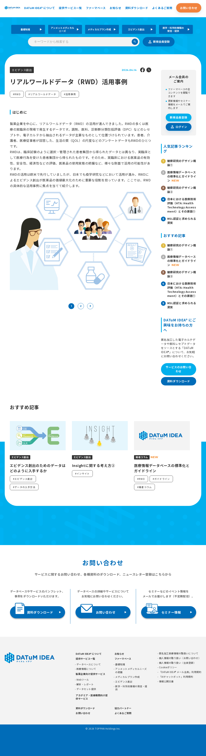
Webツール (82, 679)
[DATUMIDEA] (12, 7)
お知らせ (115, 8)
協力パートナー (123, 708)
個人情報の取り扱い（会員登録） (177, 662)
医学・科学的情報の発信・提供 (173, 29)
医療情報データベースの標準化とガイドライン (181, 176)
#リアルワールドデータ (42, 94)
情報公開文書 (166, 681)
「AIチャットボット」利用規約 (176, 676)
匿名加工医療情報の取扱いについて (178, 653)
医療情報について (86, 668)
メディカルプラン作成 (99, 29)
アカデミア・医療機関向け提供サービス (92, 697)
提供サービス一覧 (70, 8)
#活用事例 (70, 94)
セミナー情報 (163, 610)
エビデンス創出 (136, 29)
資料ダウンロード (136, 8)
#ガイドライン (161, 478)
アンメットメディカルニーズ (62, 29)
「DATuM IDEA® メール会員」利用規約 (180, 672)
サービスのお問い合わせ (179, 369)
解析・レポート (85, 684)
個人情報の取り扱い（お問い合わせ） (180, 658)
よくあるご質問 (162, 8)
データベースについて (88, 664)
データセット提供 (86, 689)
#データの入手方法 (24, 487)
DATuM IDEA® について (39, 8)
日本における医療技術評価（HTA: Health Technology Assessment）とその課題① (181, 205)
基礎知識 (25, 29)
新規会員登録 (159, 41)
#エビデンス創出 (23, 478)
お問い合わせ (188, 8)
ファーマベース (96, 8)
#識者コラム (144, 487)
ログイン (181, 127)
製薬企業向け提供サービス (90, 674)
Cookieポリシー (168, 667)
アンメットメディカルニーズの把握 (131, 670)
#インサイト (82, 473)
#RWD (17, 94)
